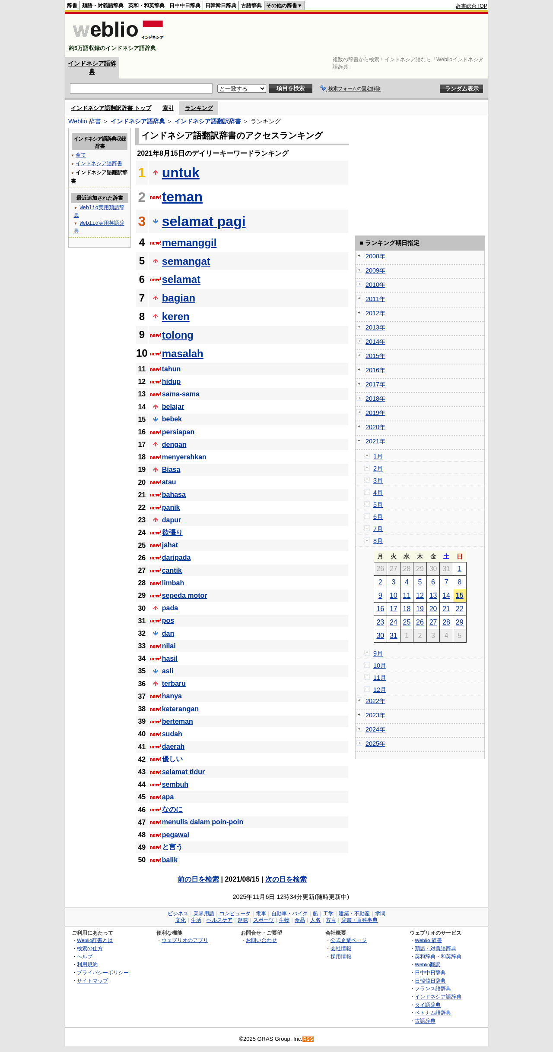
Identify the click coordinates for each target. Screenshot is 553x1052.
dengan (174, 444)
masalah (182, 353)
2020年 (375, 427)
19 (420, 608)
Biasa (171, 469)
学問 (380, 913)
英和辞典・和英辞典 (438, 956)
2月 (378, 468)
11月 (379, 677)
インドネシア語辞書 (99, 163)
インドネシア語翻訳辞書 (208, 121)
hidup (171, 381)
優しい (172, 759)
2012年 (375, 313)
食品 (300, 920)
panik (171, 507)
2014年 (375, 341)
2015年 (375, 355)
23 (380, 622)
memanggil (189, 242)
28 (446, 622)
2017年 (375, 384)
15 (460, 595)
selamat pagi (204, 221)
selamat (181, 279)
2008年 (375, 256)
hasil (170, 658)
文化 (180, 920)
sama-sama (181, 394)
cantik (172, 570)
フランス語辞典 (433, 988)
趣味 (243, 920)
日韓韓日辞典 (220, 5)
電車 (261, 913)
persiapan (178, 432)
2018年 (375, 398)
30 (380, 635)
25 (407, 622)
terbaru (174, 683)
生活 (196, 920)
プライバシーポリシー (103, 972)
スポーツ (263, 920)
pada (170, 608)
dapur (171, 520)
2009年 (375, 270)
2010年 (375, 284)
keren (176, 316)
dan (168, 633)
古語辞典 (251, 5)
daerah (173, 746)
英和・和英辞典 (146, 5)
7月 (378, 528)
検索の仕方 (90, 948)
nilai (169, 646)
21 (446, 608)
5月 (378, 504)
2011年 (375, 298)
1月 (378, 456)
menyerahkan (184, 457)
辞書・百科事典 (359, 920)
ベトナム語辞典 (433, 1012)
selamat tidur (183, 772)
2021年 (375, 441)
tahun (171, 369)
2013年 (375, 327)
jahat (170, 545)
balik (170, 860)
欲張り (172, 532)
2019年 (375, 412)
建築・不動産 (354, 913)
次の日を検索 (286, 879)
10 (393, 595)
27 (433, 622)
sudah (172, 734)
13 (433, 595)
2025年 (375, 743)
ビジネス (178, 913)
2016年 (375, 370)
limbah (173, 583)
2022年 (375, 700)
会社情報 (341, 948)
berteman (177, 721)
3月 (378, 480)
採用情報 (341, 956)
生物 (284, 920)
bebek (172, 419)
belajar (173, 406)
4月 (378, 492)
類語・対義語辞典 (103, 5)
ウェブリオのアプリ (185, 940)
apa (168, 797)
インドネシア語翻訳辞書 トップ (111, 108)
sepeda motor (184, 595)
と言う (172, 847)
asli (168, 671)
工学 (328, 913)
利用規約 (87, 964)
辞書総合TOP (471, 6)
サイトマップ (92, 980)
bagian (178, 298)
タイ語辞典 (428, 1005)
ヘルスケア (219, 920)
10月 (379, 665)
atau (169, 482)
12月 (379, 689)
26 (420, 622)
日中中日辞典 (184, 5)
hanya (172, 696)
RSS (308, 1039)
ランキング (199, 108)
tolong (178, 335)
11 (407, 595)
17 (393, 608)
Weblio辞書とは (95, 940)
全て (81, 154)
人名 (315, 920)
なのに (172, 809)
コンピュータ (235, 913)
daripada (176, 557)
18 (407, 608)
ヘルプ (84, 956)
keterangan (180, 709)
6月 (378, 516)
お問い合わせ (261, 940)
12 (420, 595)
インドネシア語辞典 (138, 121)
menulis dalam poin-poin (202, 822)
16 (380, 608)
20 (433, 608)
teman (182, 196)
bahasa (174, 494)
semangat (186, 261)
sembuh (175, 784)
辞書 (72, 5)
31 (393, 635)
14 (446, 595)
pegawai (175, 834)
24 (393, 622)
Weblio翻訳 (427, 964)
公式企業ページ (349, 940)
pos (168, 620)
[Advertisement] (330, 35)
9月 (378, 653)
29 (460, 622)
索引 (168, 108)
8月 (378, 540)
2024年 (375, 729)
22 (460, 608)
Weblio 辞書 (84, 121)
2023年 (375, 715)
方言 (331, 920)
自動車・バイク (289, 913)
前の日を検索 (198, 879)
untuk (181, 172)
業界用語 (204, 913)
